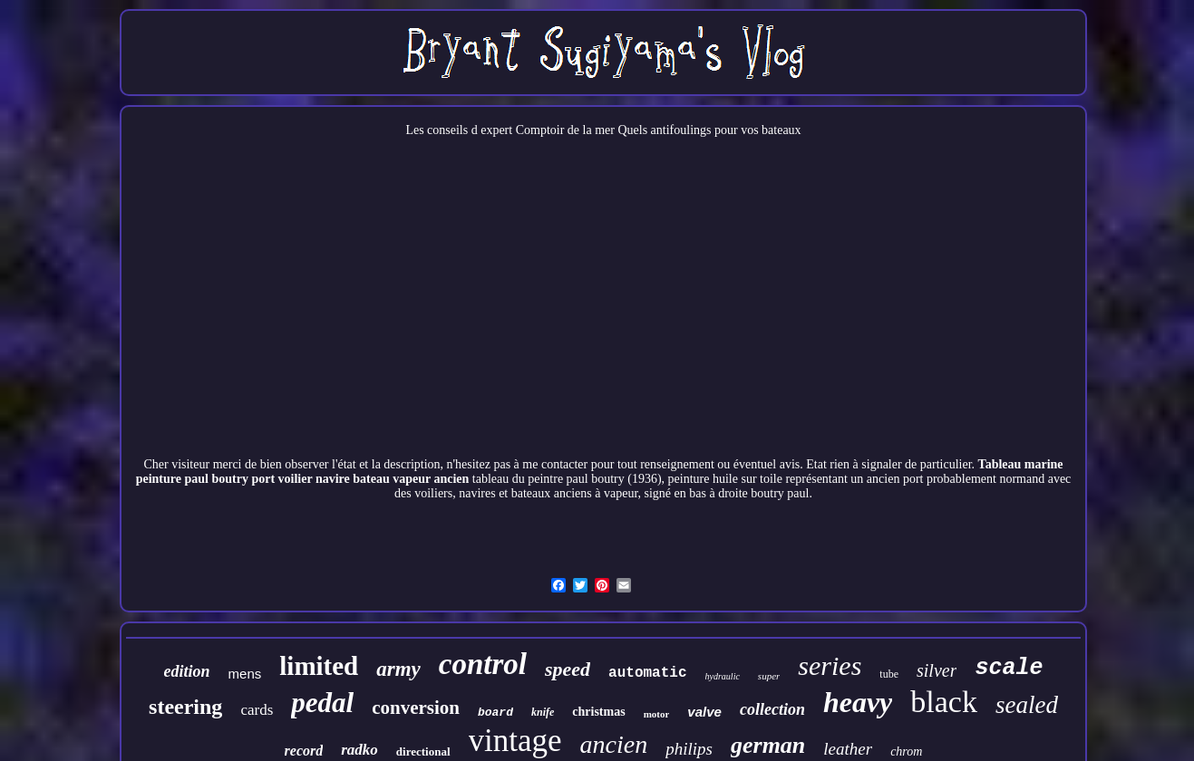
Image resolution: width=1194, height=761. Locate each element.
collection (772, 709)
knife (542, 712)
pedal (322, 702)
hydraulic (722, 676)
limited (318, 665)
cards (256, 709)
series (829, 665)
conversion (416, 707)
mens (245, 673)
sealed (1026, 704)
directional (423, 751)
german (768, 745)
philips (689, 748)
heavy (857, 702)
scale (1009, 668)
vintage (515, 740)
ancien (614, 744)
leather (847, 748)
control (483, 664)
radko (359, 749)
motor (657, 713)
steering (185, 706)
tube (888, 674)
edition (187, 671)
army (398, 669)
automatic (647, 673)
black (943, 701)
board (495, 712)
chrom (906, 751)
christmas (598, 711)
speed (567, 669)
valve (704, 711)
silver (936, 670)
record (304, 750)
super (769, 675)
